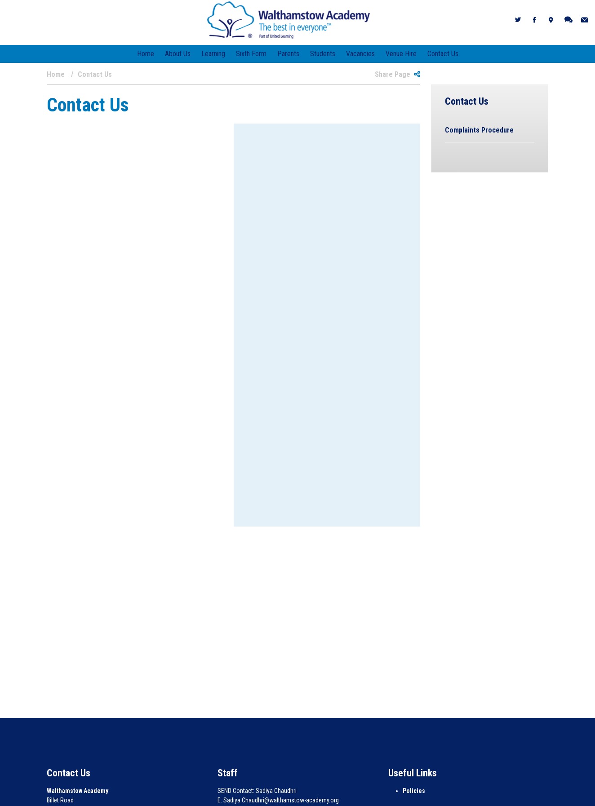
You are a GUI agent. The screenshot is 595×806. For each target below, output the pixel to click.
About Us (178, 53)
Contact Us (442, 53)
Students (322, 53)
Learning (213, 53)
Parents (288, 53)
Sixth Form (251, 53)
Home (145, 53)
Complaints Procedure (479, 130)
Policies (414, 790)
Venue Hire (401, 53)
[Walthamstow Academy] (288, 19)
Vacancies (360, 53)
